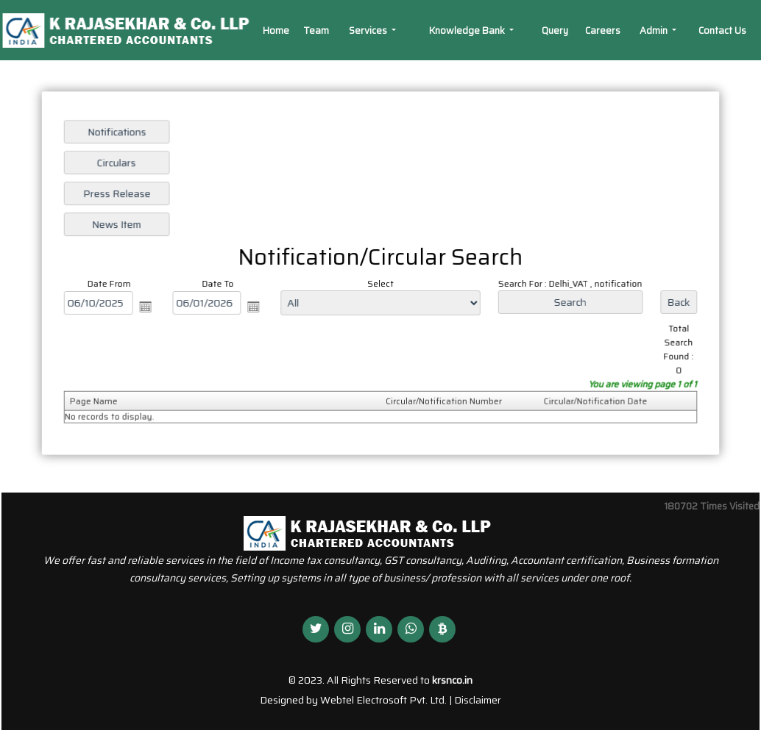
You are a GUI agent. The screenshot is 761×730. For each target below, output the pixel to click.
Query (555, 30)
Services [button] (369, 30)
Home (276, 30)
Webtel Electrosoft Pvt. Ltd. (383, 700)
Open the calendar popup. (149, 306)
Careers (602, 30)
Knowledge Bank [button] (468, 30)
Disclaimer (477, 700)
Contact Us (722, 30)
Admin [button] (655, 30)
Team (316, 30)
